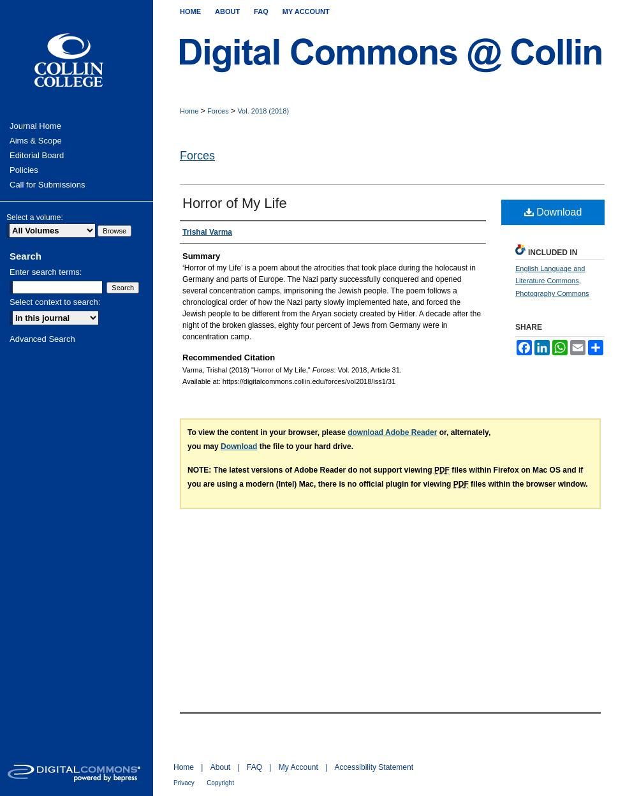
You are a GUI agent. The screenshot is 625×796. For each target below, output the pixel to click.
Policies (24, 170)
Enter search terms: (46, 272)
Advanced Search (42, 339)
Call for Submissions (47, 184)
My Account (298, 767)
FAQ (254, 767)
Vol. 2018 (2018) (263, 111)
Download (553, 212)
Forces (218, 111)
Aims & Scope (36, 140)
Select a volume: (34, 217)
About (220, 767)
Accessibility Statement (374, 767)
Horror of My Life (234, 203)
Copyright (220, 782)
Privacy (184, 782)
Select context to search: (55, 302)
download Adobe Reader (392, 432)
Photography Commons (552, 293)
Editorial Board (37, 155)
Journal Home (35, 126)
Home (189, 111)
